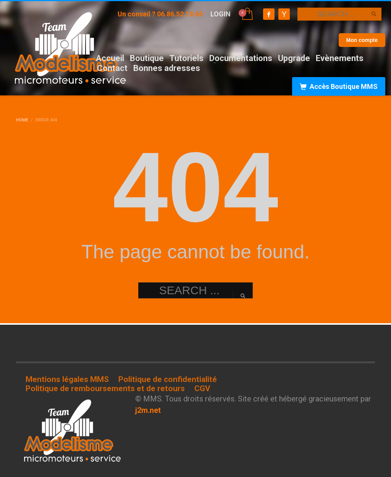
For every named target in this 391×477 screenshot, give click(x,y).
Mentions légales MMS (67, 379)
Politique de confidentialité (167, 379)
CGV (202, 388)
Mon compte (362, 40)
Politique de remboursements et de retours (105, 388)
